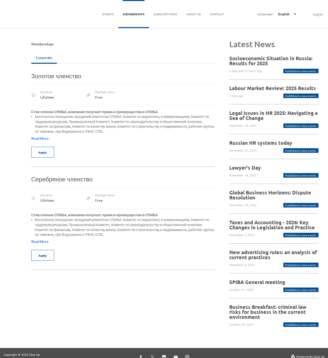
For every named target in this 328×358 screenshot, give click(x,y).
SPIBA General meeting (257, 281)
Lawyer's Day (245, 167)
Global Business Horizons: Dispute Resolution (270, 195)
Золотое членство (56, 76)
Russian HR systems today (260, 142)
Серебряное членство (62, 179)
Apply (43, 152)
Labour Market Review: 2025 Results (272, 88)
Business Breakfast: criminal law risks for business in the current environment (267, 311)
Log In (317, 14)
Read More (40, 138)
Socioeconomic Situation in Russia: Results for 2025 (270, 61)
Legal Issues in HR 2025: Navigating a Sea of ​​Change (273, 115)
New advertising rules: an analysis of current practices (273, 255)
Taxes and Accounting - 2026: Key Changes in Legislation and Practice (272, 225)
